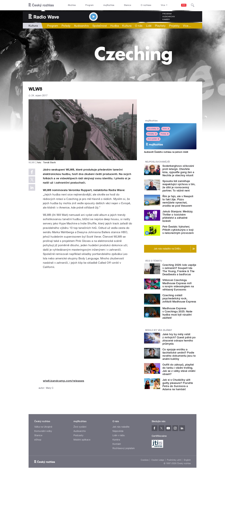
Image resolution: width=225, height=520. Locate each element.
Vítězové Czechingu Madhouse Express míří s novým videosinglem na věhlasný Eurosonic (178, 285)
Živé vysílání (153, 139)
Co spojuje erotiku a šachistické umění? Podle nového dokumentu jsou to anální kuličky (179, 354)
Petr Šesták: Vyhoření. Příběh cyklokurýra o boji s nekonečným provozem (178, 229)
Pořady (66, 25)
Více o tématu (153, 260)
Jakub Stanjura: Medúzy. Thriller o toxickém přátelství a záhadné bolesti (177, 216)
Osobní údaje (157, 460)
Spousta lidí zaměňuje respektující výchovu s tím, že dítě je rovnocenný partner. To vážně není (178, 186)
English (187, 460)
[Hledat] (192, 5)
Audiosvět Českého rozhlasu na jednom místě (166, 152)
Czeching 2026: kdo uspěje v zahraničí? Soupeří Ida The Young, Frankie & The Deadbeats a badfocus (179, 269)
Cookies (145, 460)
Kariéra (116, 439)
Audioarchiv (168, 17)
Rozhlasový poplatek (124, 448)
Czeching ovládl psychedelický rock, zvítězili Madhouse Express (179, 298)
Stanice (127, 5)
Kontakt (117, 444)
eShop (37, 439)
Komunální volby (43, 431)
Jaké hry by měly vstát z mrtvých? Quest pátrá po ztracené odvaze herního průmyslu (179, 339)
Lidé (149, 25)
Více (187, 25)
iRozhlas (72, 5)
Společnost (99, 25)
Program (89, 5)
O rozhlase (146, 5)
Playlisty (160, 25)
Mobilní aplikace (82, 439)
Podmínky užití (174, 460)
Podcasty (78, 435)
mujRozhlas (108, 5)
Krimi (166, 129)
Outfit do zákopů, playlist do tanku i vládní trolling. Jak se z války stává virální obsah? (178, 369)
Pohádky (152, 134)
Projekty (174, 25)
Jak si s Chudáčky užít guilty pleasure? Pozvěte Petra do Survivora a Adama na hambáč (177, 384)
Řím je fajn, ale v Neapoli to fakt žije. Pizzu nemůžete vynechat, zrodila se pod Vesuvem (177, 201)
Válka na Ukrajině (43, 426)
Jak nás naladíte (121, 426)
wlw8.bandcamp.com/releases (63, 380)
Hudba (114, 25)
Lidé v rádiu (119, 435)
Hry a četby (153, 129)
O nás (139, 25)
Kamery (166, 19)
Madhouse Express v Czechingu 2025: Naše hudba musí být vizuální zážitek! (177, 313)
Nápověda (118, 431)
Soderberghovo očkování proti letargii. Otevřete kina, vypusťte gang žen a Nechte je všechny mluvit (178, 170)
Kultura (33, 25)
